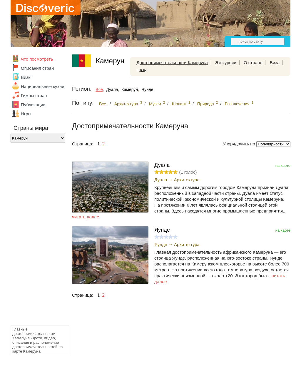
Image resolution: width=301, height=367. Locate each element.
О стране (253, 62)
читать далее (85, 216)
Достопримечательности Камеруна (172, 62)
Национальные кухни (42, 86)
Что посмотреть (37, 59)
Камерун (129, 89)
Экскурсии (225, 62)
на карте (282, 165)
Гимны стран (34, 95)
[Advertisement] (34, 235)
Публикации (33, 104)
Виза (275, 62)
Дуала (112, 89)
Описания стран (37, 68)
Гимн (141, 70)
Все (99, 89)
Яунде (147, 89)
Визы (26, 77)
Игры (26, 113)
